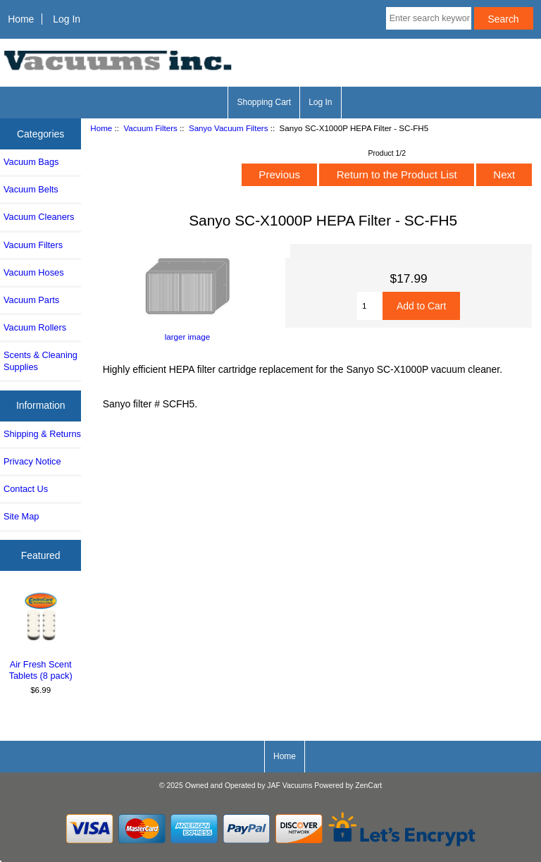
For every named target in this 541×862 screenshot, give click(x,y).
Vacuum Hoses (34, 272)
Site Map (21, 516)
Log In (66, 19)
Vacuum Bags (31, 161)
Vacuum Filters (150, 128)
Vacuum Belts (31, 189)
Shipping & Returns (42, 434)
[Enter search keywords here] (428, 18)
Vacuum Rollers (35, 327)
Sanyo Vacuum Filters (228, 128)
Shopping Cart (264, 102)
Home (21, 19)
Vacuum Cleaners (39, 216)
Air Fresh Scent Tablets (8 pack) (40, 635)
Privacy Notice (32, 461)
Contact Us (26, 489)
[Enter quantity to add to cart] (370, 306)
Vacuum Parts (31, 300)
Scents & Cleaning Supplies (40, 360)
